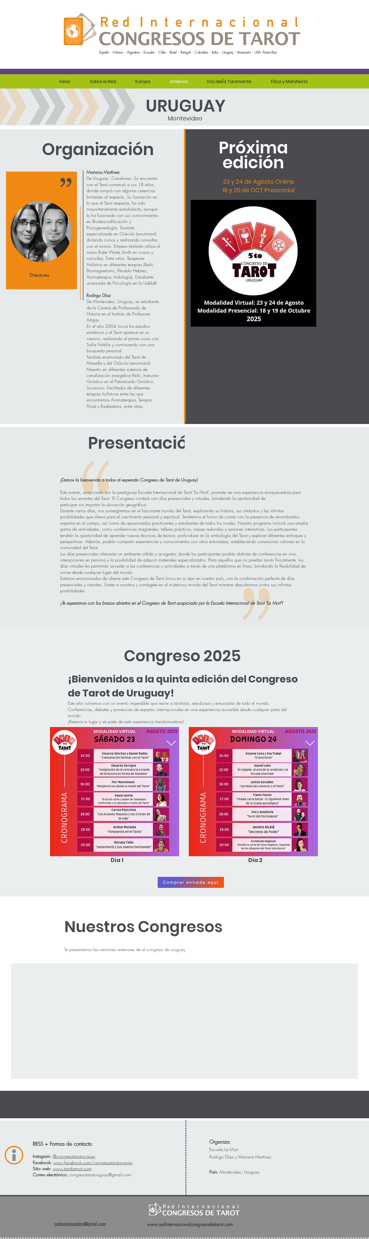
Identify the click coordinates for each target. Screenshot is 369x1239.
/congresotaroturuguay (93, 1163)
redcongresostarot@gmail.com (80, 1224)
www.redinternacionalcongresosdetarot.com (190, 1224)
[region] (41, 230)
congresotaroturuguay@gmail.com (100, 1175)
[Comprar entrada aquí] (191, 882)
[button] (103, 82)
